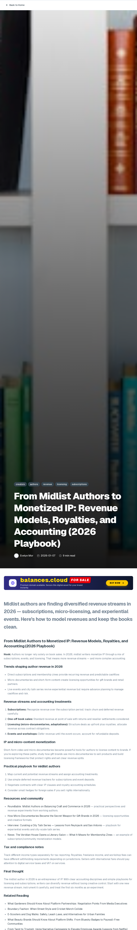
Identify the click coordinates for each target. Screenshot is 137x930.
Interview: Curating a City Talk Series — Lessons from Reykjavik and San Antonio (55, 825)
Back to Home (15, 5)
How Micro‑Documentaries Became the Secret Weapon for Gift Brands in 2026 (53, 816)
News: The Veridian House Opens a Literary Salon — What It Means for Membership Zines (60, 834)
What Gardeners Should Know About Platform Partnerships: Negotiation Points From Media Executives (67, 903)
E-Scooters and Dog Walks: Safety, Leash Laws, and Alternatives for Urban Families (56, 914)
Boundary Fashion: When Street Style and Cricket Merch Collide (45, 909)
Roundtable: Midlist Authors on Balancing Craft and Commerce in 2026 (49, 806)
